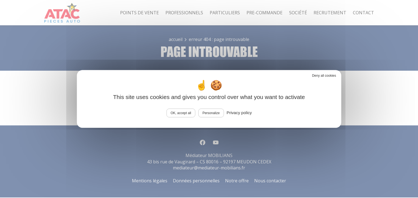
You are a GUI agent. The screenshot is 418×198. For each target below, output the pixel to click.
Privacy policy (239, 112)
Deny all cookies (324, 76)
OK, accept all (181, 113)
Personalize (211, 113)
